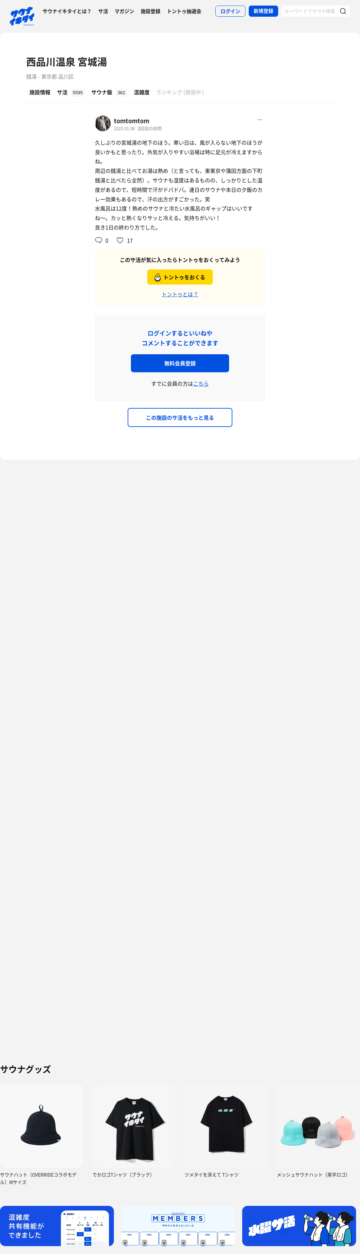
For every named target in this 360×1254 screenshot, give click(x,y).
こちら (201, 383)
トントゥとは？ (180, 294)
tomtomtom (131, 120)
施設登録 (150, 11)
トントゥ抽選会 (184, 11)
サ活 (103, 11)
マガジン (124, 11)
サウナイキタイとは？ (67, 11)
